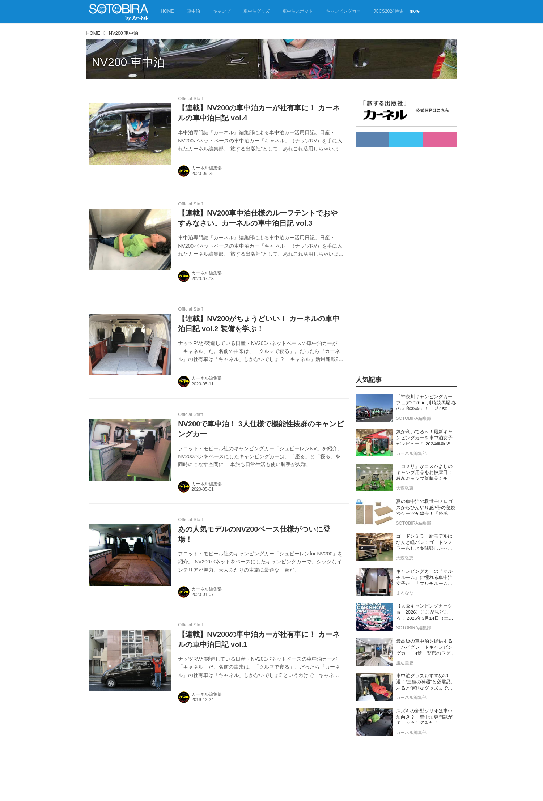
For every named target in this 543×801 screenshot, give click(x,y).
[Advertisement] (398, 255)
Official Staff (190, 98)
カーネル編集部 (206, 167)
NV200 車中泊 (128, 62)
